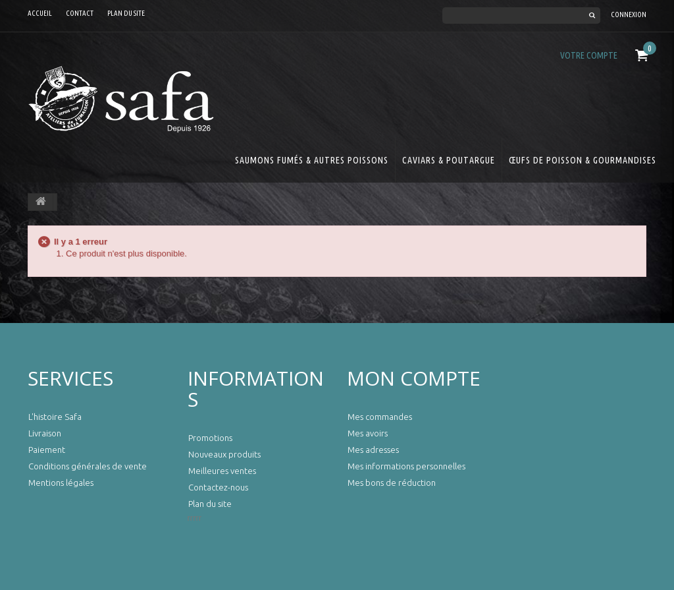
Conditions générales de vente (87, 466)
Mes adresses (373, 449)
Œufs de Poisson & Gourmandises (582, 160)
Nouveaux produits (224, 454)
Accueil (40, 13)
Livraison (44, 433)
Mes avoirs (368, 433)
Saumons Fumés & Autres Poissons (311, 160)
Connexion (628, 14)
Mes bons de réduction (392, 482)
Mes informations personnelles (406, 466)
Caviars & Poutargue (448, 160)
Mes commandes (380, 416)
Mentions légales (60, 482)
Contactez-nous (218, 487)
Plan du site (126, 13)
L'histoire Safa (55, 416)
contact (79, 13)
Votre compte (588, 55)
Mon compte (413, 378)
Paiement (46, 449)
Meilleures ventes (222, 470)
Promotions (210, 437)
